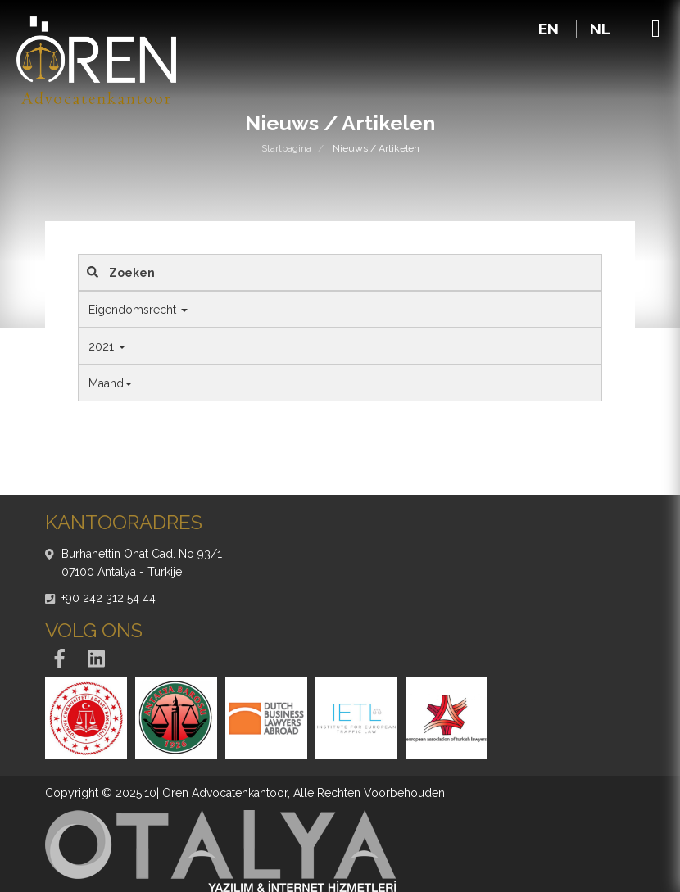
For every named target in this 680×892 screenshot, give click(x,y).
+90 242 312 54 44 (108, 597)
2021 (106, 346)
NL (600, 29)
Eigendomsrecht (138, 309)
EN (550, 29)
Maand (110, 383)
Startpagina (286, 148)
